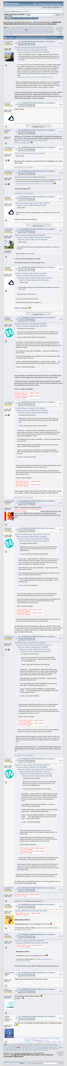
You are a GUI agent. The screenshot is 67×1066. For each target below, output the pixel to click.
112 (40, 28)
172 (47, 33)
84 (27, 27)
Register (29, 18)
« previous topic (59, 28)
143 (20, 31)
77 (14, 27)
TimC (6, 934)
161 (18, 33)
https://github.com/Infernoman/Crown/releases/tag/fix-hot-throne (35, 77)
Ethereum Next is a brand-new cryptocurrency (39, 125)
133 (45, 30)
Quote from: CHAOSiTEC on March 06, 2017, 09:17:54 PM (31, 910)
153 (47, 31)
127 (29, 30)
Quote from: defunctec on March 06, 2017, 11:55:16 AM (30, 642)
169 (39, 33)
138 (7, 31)
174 (52, 33)
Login (24, 18)
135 (50, 30)
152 (44, 31)
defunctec (8, 317)
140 (12, 31)
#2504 (60, 149)
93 (44, 27)
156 (4, 33)
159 (12, 33)
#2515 (60, 889)
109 (32, 28)
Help (14, 18)
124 (20, 30)
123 (18, 30)
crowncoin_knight (11, 147)
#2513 (60, 638)
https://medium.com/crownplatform (24, 167)
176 (7, 34)
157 (7, 33)
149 (36, 31)
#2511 (60, 502)
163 (23, 33)
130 (37, 30)
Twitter (28, 126)
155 (52, 31)
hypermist (8, 130)
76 (12, 27)
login (21, 11)
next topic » (60, 30)
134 (47, 30)
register (27, 11)
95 (48, 27)
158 (10, 33)
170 (41, 33)
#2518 (60, 974)
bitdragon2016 (10, 501)
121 (12, 30)
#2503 (60, 132)
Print (60, 33)
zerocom (8, 103)
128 (32, 30)
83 (25, 27)
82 (24, 27)
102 (13, 28)
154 (49, 31)
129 (34, 30)
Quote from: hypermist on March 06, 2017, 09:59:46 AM (30, 177)
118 (4, 30)
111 (37, 28)
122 (15, 30)
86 (31, 27)
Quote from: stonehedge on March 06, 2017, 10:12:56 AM (30, 273)
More (35, 18)
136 (53, 30)
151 (41, 31)
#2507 (60, 231)
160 (15, 33)
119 (7, 30)
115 (48, 28)
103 (16, 28)
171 (44, 33)
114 (45, 28)
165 (28, 33)
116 (50, 28)
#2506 (60, 198)
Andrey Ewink (7, 1017)
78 (16, 27)
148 (33, 31)
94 (46, 27)
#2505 (60, 173)
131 (39, 30)
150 (39, 31)
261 (11, 34)
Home (8, 18)
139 (10, 31)
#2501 (60, 43)
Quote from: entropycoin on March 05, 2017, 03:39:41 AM (33, 52)
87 (33, 27)
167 (33, 33)
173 (49, 33)
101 (11, 28)
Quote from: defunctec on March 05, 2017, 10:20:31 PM (32, 326)
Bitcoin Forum (8, 22)
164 (26, 33)
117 (53, 28)
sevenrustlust (9, 972)
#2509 (60, 319)
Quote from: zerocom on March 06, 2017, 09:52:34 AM (30, 153)
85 (29, 27)
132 (42, 30)
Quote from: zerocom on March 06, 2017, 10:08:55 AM (30, 235)
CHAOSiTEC (9, 888)
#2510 (60, 404)
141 (15, 31)
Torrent (10, 16)
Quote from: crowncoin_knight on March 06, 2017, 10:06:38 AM (32, 203)
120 (10, 30)
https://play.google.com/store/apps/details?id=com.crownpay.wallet (35, 183)
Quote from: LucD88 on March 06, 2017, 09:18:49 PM (29, 940)
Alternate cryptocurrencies (23, 22)
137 (4, 31)
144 (23, 31)
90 (39, 27)
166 (31, 33)
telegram (49, 126)
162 (20, 33)
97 (52, 27)
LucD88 (7, 904)
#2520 (60, 1018)
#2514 (60, 760)
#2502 (60, 104)
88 (35, 27)
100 (8, 28)
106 (24, 28)
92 (42, 27)
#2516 (60, 906)
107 (27, 28)
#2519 (60, 991)
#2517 (60, 936)
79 (18, 27)
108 (29, 28)
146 (28, 31)
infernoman (9, 41)
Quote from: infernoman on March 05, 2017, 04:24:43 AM (32, 50)
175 (4, 34)
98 (4, 28)
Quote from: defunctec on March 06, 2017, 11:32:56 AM (30, 408)
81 (22, 27)
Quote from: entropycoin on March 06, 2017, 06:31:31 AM (30, 47)
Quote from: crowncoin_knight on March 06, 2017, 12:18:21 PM (32, 765)
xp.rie (7, 989)
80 (20, 27)
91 (41, 27)
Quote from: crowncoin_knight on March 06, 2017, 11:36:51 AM (32, 534)
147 (31, 31)
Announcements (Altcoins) (42, 22)
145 (26, 31)
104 (19, 28)
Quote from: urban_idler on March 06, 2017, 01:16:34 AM (30, 324)
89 (37, 27)
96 (50, 27)
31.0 (6, 16)
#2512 (60, 530)
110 (35, 28)
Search (19, 18)
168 (36, 33)
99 (6, 28)
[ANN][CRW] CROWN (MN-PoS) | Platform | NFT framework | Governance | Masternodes (32, 23)
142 (18, 31)
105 (21, 28)
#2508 (60, 269)
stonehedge (9, 229)
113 (42, 28)
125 (23, 30)
